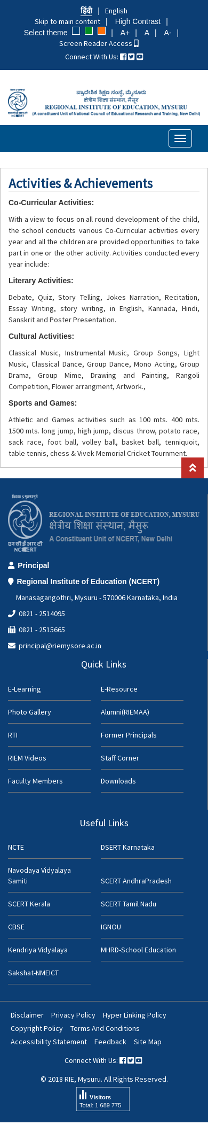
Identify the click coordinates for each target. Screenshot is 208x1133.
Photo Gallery (29, 712)
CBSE (16, 927)
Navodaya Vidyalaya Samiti (39, 875)
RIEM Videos (27, 758)
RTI (13, 735)
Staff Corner (120, 758)
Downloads (118, 781)
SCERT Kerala (29, 904)
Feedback (110, 1041)
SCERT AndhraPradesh (136, 881)
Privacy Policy (73, 1015)
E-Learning (24, 689)
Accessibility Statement (49, 1041)
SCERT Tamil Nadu (128, 904)
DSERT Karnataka (128, 847)
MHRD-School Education (138, 949)
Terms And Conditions (105, 1028)
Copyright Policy (37, 1028)
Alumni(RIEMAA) (125, 712)
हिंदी (86, 10)
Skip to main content (67, 21)
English (116, 10)
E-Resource (119, 689)
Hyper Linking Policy (134, 1015)
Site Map (148, 1041)
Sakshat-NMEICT (33, 972)
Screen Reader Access (99, 43)
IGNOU (111, 927)
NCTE (16, 847)
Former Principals (129, 735)
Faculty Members (35, 781)
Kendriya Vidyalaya (38, 949)
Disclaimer (27, 1015)
